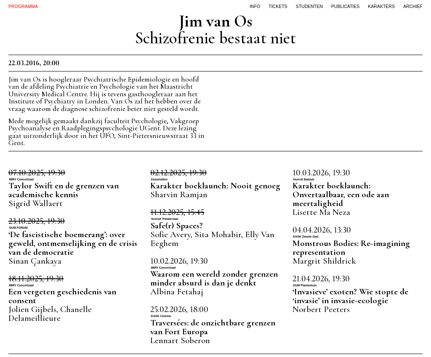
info (255, 6)
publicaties (345, 6)
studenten (309, 6)
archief (413, 6)
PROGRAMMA (23, 6)
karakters (381, 6)
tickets (278, 6)
